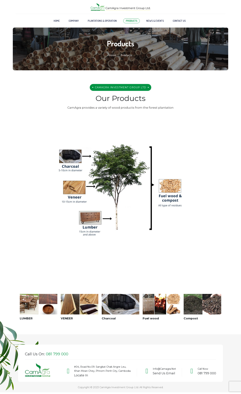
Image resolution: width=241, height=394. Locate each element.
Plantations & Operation (102, 21)
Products (131, 21)
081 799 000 (207, 374)
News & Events (155, 21)
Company (74, 21)
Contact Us (179, 21)
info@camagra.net (164, 369)
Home (57, 21)
